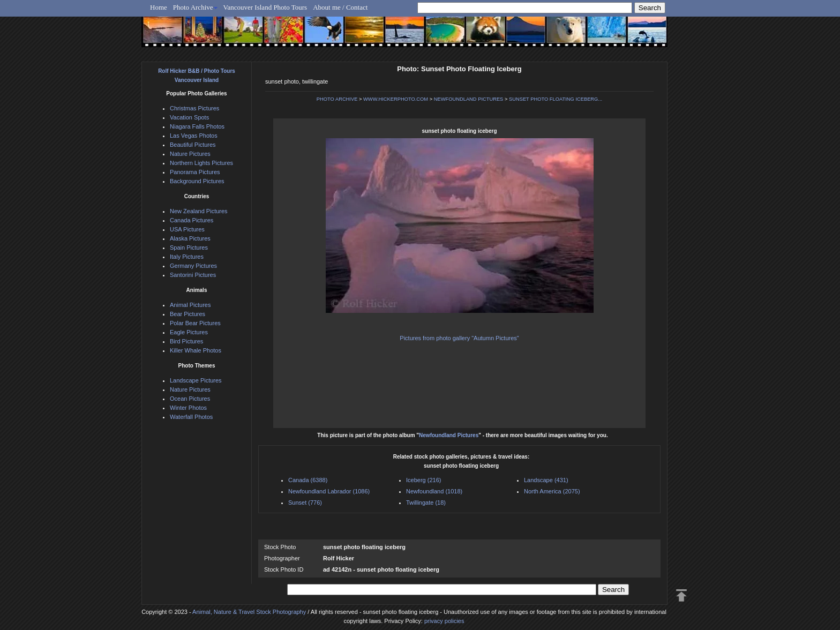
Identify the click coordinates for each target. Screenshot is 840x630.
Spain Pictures (189, 247)
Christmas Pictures (194, 108)
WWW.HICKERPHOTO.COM (395, 99)
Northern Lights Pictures (201, 163)
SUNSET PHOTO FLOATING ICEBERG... (555, 99)
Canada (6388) (307, 480)
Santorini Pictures (193, 275)
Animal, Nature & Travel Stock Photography (249, 612)
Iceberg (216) (423, 480)
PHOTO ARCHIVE (337, 99)
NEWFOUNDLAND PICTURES (469, 99)
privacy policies (444, 621)
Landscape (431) (546, 480)
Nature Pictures (190, 154)
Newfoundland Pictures (448, 435)
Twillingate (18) (426, 502)
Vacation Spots (189, 117)
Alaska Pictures (190, 238)
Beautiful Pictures (193, 144)
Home (158, 7)
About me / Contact (340, 7)
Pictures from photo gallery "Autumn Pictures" (459, 338)
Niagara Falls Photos (197, 126)
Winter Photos (188, 407)
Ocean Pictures (190, 398)
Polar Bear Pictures (195, 323)
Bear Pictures (187, 314)
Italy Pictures (187, 256)
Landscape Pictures (196, 380)
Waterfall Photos (191, 417)
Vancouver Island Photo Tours (265, 7)
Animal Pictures (190, 305)
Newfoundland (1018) (434, 491)
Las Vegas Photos (194, 135)
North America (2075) (552, 491)
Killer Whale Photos (195, 350)
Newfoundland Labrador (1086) (329, 491)
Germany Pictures (193, 265)
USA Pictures (187, 229)
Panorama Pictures (195, 172)
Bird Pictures (186, 341)
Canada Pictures (191, 220)
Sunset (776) (305, 502)
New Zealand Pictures (199, 211)
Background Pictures (197, 181)
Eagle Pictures (189, 332)
